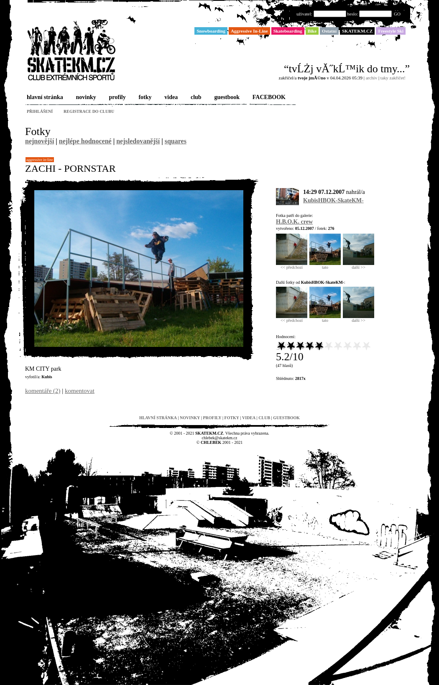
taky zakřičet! (393, 77)
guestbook (226, 97)
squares (175, 141)
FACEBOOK (268, 97)
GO (397, 13)
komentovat (79, 390)
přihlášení (40, 111)
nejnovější (39, 141)
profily (116, 97)
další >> (358, 265)
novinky (85, 97)
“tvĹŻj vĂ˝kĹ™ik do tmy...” (347, 69)
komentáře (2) (43, 390)
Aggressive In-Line (39, 160)
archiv (371, 77)
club (195, 97)
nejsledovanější (138, 141)
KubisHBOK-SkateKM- (333, 200)
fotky (144, 97)
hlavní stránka (44, 97)
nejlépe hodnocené (85, 141)
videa (170, 97)
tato (325, 265)
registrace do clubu (89, 111)
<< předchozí (291, 265)
